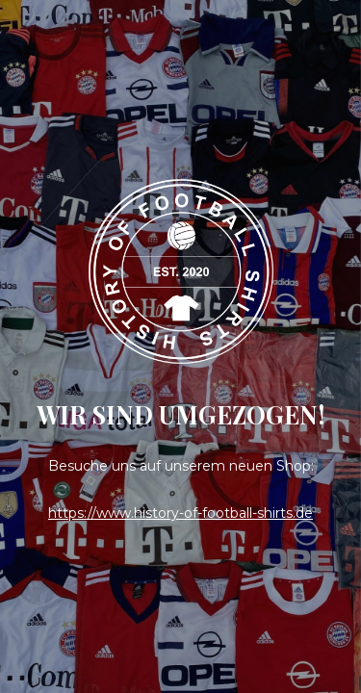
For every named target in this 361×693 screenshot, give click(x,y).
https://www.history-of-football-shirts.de (180, 513)
